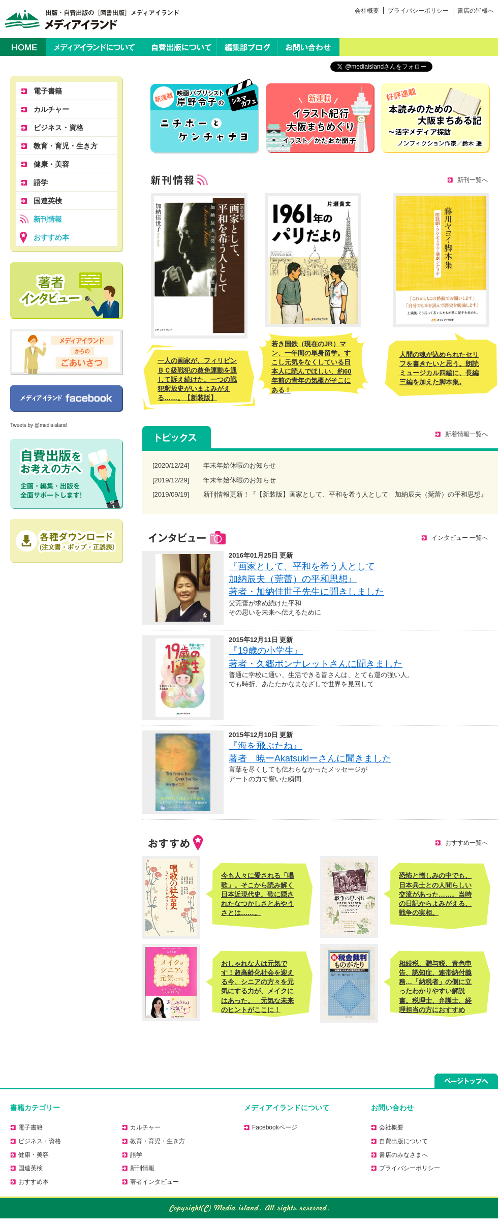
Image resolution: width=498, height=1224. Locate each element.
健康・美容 (51, 164)
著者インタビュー (154, 1181)
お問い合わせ (308, 47)
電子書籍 (48, 91)
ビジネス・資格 (58, 128)
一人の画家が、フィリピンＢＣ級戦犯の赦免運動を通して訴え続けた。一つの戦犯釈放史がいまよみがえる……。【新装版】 (197, 379)
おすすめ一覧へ (466, 842)
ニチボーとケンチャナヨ (204, 116)
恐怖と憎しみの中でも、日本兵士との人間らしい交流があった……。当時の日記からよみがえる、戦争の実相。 (435, 894)
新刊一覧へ (472, 179)
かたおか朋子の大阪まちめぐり (320, 118)
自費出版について (179, 47)
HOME (23, 47)
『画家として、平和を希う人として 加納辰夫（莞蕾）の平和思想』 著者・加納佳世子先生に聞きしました (306, 579)
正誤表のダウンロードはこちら (66, 541)
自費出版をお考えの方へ (66, 474)
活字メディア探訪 (435, 118)
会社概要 (367, 10)
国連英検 (48, 201)
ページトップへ (466, 1081)
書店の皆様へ (475, 10)
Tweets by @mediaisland (38, 425)
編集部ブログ (247, 47)
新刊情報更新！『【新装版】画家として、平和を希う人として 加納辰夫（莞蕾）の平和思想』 (345, 494)
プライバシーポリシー (418, 10)
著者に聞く (66, 290)
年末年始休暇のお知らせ (239, 465)
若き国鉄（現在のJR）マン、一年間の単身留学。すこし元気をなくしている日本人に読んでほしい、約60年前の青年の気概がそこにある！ (311, 367)
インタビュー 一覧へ (459, 537)
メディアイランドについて (94, 47)
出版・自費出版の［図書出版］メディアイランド (90, 19)
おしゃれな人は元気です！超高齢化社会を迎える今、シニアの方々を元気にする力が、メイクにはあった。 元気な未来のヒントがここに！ (257, 987)
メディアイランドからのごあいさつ (66, 352)
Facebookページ (66, 398)
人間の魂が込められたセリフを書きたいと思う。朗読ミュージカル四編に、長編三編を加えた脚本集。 (439, 368)
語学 (41, 182)
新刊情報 (48, 219)
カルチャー (51, 109)
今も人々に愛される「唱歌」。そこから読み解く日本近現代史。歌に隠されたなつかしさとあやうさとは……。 (257, 894)
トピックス (176, 437)
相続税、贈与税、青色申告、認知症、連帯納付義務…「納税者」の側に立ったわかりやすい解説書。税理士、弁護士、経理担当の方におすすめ (435, 987)
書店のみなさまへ (403, 1154)
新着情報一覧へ (466, 434)
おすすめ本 (51, 237)
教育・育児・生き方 (66, 146)
